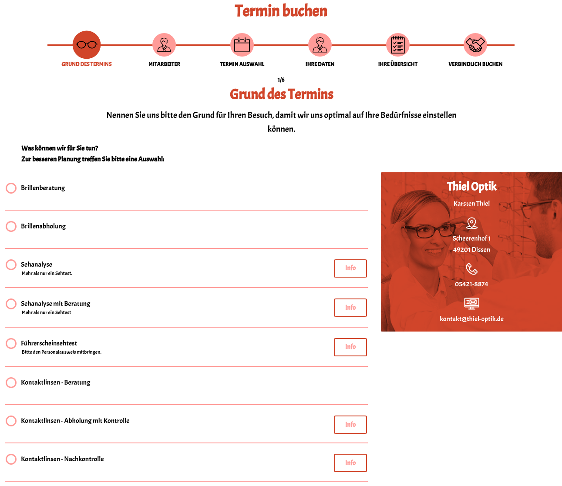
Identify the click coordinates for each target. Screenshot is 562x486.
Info (350, 268)
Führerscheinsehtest (61, 347)
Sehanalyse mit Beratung (55, 308)
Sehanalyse (47, 269)
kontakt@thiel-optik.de (472, 319)
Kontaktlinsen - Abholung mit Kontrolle (75, 421)
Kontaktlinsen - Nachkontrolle (62, 460)
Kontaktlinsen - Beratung (55, 383)
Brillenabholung (43, 227)
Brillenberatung (43, 189)
